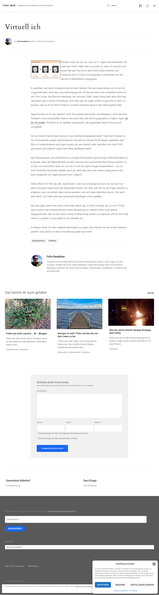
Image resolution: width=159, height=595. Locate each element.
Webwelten (24, 350)
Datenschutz (34, 566)
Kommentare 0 (49, 41)
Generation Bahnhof (18, 480)
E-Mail (68, 423)
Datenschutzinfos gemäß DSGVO (62, 511)
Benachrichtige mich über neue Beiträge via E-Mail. (58, 438)
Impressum (133, 590)
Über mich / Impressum (15, 566)
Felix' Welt (9, 5)
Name (39, 423)
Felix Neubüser (23, 41)
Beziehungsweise (38, 241)
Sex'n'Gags (90, 480)
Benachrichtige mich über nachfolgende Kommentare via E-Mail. (63, 434)
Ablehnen (120, 585)
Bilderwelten (62, 353)
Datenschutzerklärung (121, 590)
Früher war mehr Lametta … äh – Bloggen (26, 333)
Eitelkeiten (52, 241)
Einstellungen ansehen (142, 585)
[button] (154, 564)
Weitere (151, 293)
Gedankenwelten (12, 350)
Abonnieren (15, 528)
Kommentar (42, 391)
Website (97, 423)
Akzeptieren (103, 585)
